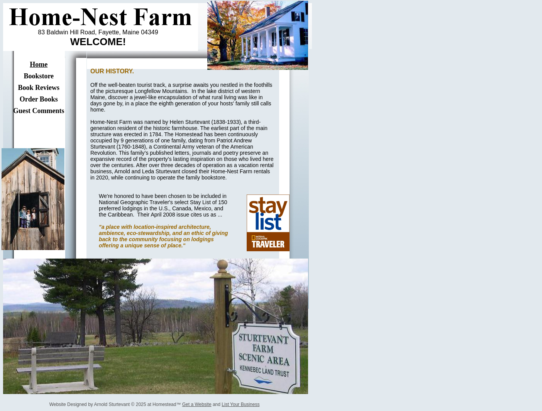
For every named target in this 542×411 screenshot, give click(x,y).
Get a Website (197, 404)
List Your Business (240, 404)
